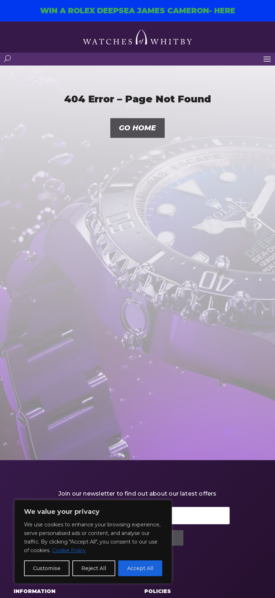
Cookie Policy (69, 550)
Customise (47, 568)
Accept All (140, 568)
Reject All (93, 568)
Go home (137, 128)
